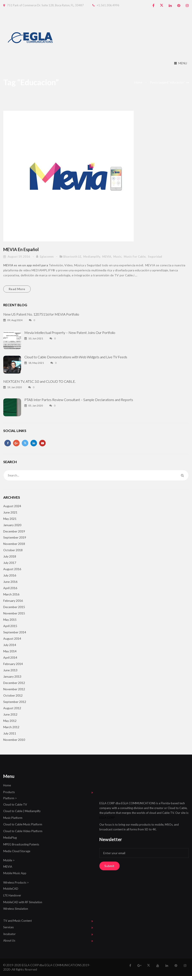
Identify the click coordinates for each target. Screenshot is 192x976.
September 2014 (14, 632)
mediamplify (91, 256)
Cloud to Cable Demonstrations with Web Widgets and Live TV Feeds (75, 357)
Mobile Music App (14, 873)
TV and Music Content (17, 920)
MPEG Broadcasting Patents (21, 844)
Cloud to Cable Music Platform (22, 824)
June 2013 (10, 670)
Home (138, 82)
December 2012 (14, 683)
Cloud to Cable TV (15, 804)
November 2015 (14, 613)
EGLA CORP (107, 817)
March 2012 (11, 727)
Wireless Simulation (15, 908)
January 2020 (12, 525)
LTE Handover (12, 895)
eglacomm (47, 256)
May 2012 (10, 721)
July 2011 (9, 733)
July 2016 (9, 575)
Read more (17, 289)
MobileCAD (10, 888)
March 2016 (11, 594)
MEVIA (106, 256)
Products (9, 792)
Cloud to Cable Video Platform (22, 831)
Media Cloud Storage (16, 851)
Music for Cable (135, 256)
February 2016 (13, 600)
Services (8, 927)
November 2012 (14, 689)
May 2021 (10, 518)
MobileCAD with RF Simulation (22, 902)
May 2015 (10, 619)
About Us (9, 940)
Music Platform (12, 818)
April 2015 (10, 626)
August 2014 (12, 638)
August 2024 (12, 506)
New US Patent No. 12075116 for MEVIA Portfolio (41, 314)
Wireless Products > (16, 882)
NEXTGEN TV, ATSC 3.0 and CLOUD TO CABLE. (39, 381)
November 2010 (14, 739)
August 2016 (12, 569)
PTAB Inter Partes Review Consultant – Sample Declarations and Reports (78, 400)
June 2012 (10, 714)
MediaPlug (10, 837)
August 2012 (12, 708)
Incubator (9, 934)
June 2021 (10, 512)
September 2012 (14, 702)
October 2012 (13, 695)
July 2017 (9, 563)
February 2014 (13, 664)
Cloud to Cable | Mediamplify (22, 811)
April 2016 (10, 588)
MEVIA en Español (21, 249)
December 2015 (14, 607)
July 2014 (9, 645)
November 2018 (14, 544)
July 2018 (9, 556)
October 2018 (13, 550)
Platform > (10, 798)
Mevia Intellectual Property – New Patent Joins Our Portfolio (69, 332)
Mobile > (9, 860)
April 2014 (10, 657)
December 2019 (14, 531)
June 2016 (10, 581)
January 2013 (12, 676)
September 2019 (14, 537)
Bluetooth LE (72, 256)
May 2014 (10, 651)
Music (117, 256)
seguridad (155, 256)
